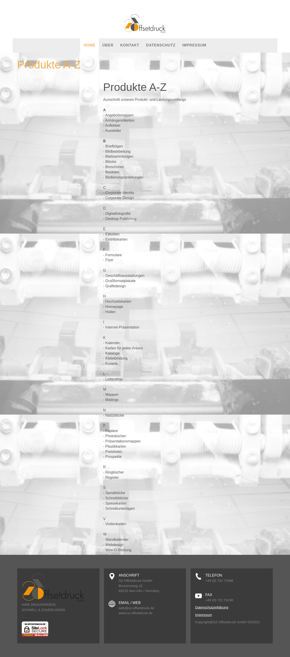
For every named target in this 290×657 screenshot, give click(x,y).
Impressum (194, 45)
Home (89, 45)
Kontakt (129, 45)
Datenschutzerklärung (211, 607)
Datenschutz (161, 45)
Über (107, 45)
